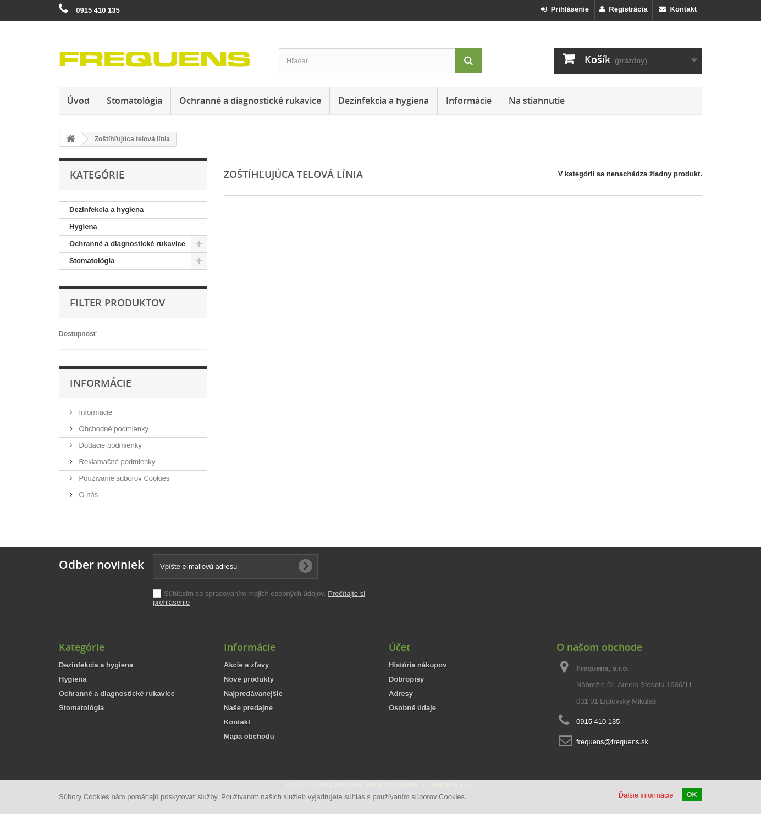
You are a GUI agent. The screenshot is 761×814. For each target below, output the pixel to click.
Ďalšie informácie (646, 795)
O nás (87, 494)
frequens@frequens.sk (612, 742)
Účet (399, 647)
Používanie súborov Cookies (123, 478)
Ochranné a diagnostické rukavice (250, 100)
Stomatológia (134, 100)
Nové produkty (249, 679)
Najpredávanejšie (253, 693)
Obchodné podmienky (112, 429)
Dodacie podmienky (109, 445)
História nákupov (417, 665)
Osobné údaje (412, 708)
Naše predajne (248, 708)
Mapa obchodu (249, 736)
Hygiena (83, 226)
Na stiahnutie (537, 100)
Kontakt (678, 9)
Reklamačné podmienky (116, 462)
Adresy (401, 693)
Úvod (78, 100)
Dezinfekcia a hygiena (383, 100)
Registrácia (623, 9)
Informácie (469, 100)
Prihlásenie (565, 9)
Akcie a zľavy (246, 665)
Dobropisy (406, 679)
